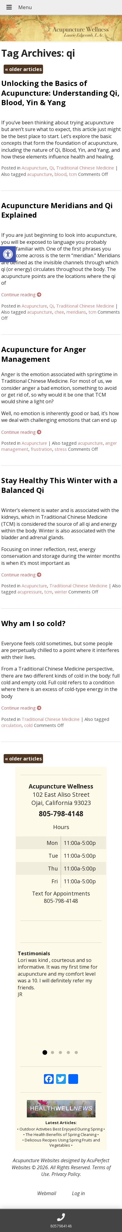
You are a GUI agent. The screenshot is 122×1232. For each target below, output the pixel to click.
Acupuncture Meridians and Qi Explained (57, 210)
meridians (76, 312)
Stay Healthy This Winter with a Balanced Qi (59, 485)
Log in (78, 1193)
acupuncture (39, 174)
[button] (8, 254)
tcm (73, 174)
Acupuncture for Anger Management (43, 354)
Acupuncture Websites (36, 1160)
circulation (11, 725)
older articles (23, 69)
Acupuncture (34, 168)
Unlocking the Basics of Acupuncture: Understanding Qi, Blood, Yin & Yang (60, 92)
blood (60, 174)
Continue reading (21, 294)
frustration (41, 449)
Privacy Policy (66, 1174)
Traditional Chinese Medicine (85, 168)
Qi (51, 168)
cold (28, 725)
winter (61, 592)
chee (59, 312)
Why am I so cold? (33, 623)
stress (61, 449)
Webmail (46, 1193)
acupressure (29, 592)
